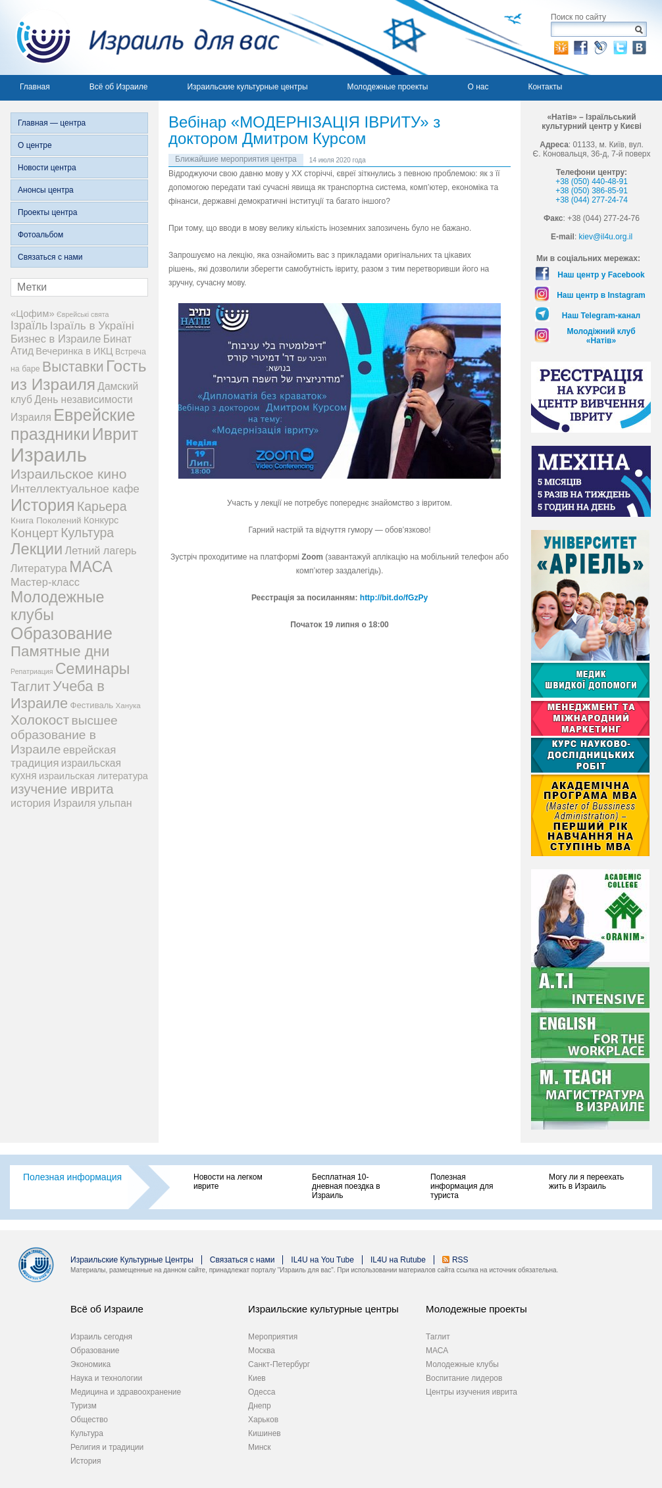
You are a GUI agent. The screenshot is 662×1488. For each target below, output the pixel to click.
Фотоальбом (40, 234)
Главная (35, 86)
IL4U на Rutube (398, 1259)
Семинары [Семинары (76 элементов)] (92, 668)
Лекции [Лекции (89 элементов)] (37, 549)
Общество (89, 1419)
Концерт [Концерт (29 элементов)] (35, 533)
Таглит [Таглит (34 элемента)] (31, 686)
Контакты (545, 86)
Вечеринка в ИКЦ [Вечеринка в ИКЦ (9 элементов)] (74, 351)
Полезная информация (72, 1177)
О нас (477, 86)
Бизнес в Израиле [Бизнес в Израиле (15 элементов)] (56, 339)
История (85, 1461)
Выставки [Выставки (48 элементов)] (73, 366)
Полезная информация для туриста (461, 1186)
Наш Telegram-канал (601, 315)
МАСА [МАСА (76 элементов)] (91, 566)
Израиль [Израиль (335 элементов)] (49, 455)
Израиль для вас (140, 37)
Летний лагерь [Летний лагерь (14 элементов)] (101, 550)
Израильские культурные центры (247, 86)
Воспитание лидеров (464, 1378)
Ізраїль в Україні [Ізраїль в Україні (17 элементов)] (92, 326)
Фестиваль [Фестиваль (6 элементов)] (92, 705)
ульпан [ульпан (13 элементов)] (115, 803)
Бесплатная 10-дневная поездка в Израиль (346, 1186)
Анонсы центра (46, 190)
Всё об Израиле (118, 86)
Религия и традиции (106, 1447)
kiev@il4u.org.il (606, 236)
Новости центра (47, 167)
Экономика (90, 1364)
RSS (460, 1259)
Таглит (438, 1336)
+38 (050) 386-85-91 (591, 190)
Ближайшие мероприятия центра (236, 159)
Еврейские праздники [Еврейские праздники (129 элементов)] (73, 424)
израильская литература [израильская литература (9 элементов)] (93, 776)
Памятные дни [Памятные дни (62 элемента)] (60, 651)
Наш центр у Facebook (601, 274)
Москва (261, 1350)
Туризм (83, 1405)
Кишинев (264, 1433)
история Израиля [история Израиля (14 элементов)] (53, 803)
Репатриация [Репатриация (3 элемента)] (32, 671)
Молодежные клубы (462, 1364)
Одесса (261, 1392)
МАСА (437, 1350)
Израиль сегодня (101, 1336)
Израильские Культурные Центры (131, 1259)
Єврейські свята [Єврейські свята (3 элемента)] (83, 314)
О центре (35, 145)
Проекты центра (47, 212)
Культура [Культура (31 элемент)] (87, 532)
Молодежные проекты (387, 86)
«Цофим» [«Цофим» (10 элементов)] (33, 313)
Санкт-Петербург (279, 1364)
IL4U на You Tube (322, 1259)
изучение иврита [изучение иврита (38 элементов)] (62, 789)
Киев (257, 1378)
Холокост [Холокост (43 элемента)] (40, 719)
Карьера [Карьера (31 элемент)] (102, 506)
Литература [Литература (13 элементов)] (39, 568)
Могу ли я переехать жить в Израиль (586, 1181)
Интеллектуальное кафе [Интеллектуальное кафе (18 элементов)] (75, 488)
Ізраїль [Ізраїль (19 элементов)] (29, 325)
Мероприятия (272, 1336)
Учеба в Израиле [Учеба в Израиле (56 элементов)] (58, 694)
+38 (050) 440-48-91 (591, 181)
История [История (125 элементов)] (43, 505)
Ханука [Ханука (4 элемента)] (128, 705)
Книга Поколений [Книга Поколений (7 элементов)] (46, 520)
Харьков (263, 1419)
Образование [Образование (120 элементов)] (62, 633)
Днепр (259, 1405)
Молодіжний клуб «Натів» (601, 336)
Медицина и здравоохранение (125, 1392)
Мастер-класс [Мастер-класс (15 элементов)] (45, 582)
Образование (94, 1350)
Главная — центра (52, 123)
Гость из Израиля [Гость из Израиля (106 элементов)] (78, 375)
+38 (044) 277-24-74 (591, 199)
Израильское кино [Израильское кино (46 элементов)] (68, 473)
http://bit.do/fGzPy (394, 597)
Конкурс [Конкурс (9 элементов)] (101, 520)
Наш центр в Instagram (601, 295)
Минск (259, 1447)
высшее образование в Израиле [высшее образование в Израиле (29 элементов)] (64, 734)
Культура (86, 1433)
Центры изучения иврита (471, 1392)
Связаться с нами (50, 257)
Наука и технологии (106, 1378)
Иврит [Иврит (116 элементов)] (115, 434)
